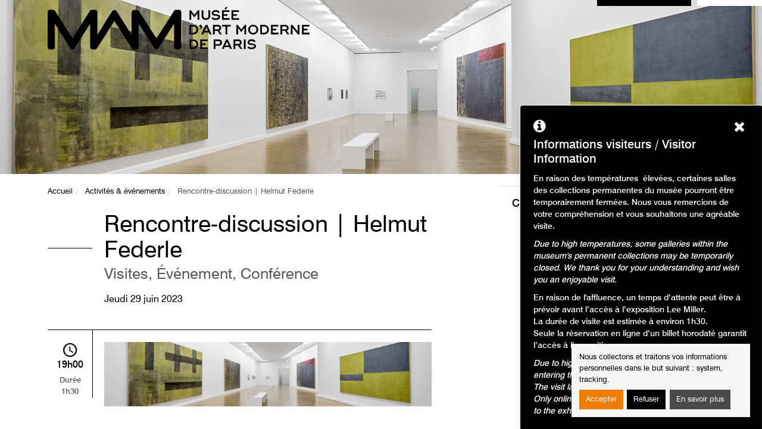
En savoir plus (700, 399)
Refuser (646, 399)
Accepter (601, 399)
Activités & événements (125, 191)
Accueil (60, 191)
